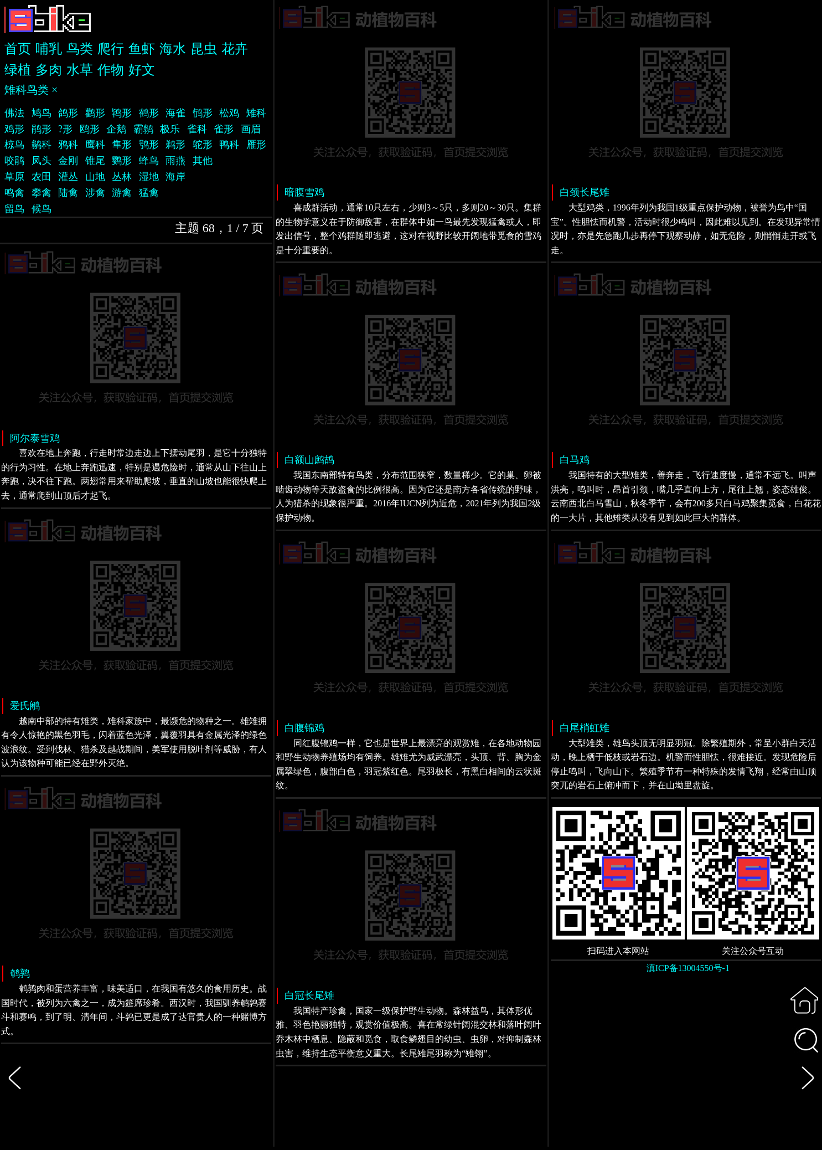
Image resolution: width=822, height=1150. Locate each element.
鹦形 (122, 160)
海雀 (175, 113)
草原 (14, 176)
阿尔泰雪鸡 (35, 438)
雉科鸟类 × (31, 90)
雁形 (256, 144)
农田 (41, 176)
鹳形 (95, 113)
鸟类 (79, 49)
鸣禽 (14, 192)
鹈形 (175, 144)
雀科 (197, 129)
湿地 (149, 176)
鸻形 (203, 113)
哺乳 (48, 49)
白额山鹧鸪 (309, 459)
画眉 (251, 129)
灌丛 (68, 176)
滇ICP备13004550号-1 (688, 968)
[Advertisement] (686, 1068)
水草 (79, 70)
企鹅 (116, 129)
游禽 (122, 192)
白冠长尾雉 (309, 995)
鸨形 (122, 113)
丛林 (122, 176)
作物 (110, 70)
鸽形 (68, 113)
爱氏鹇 (25, 705)
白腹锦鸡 (304, 727)
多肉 (48, 70)
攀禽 (41, 192)
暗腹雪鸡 (304, 192)
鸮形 (149, 144)
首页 (17, 49)
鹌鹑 (20, 973)
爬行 (110, 49)
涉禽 (95, 192)
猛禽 (149, 192)
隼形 (122, 144)
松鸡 (229, 113)
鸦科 (68, 144)
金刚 (68, 160)
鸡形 (14, 129)
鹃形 (41, 129)
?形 (65, 129)
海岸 (175, 176)
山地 (95, 176)
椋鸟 (14, 144)
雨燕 (175, 160)
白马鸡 (575, 459)
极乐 (170, 129)
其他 (203, 160)
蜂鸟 (149, 160)
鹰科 (95, 144)
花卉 (234, 49)
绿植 (17, 70)
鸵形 (203, 144)
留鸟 (14, 208)
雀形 (224, 129)
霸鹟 (143, 129)
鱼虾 (141, 49)
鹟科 (41, 144)
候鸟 (41, 208)
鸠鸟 (41, 113)
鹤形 (149, 113)
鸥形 (90, 129)
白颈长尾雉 (584, 192)
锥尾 (95, 160)
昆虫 (203, 49)
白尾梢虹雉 (584, 727)
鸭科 (229, 144)
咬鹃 (14, 160)
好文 (141, 70)
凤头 (41, 160)
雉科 (256, 113)
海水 (172, 49)
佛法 (14, 113)
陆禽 (68, 192)
